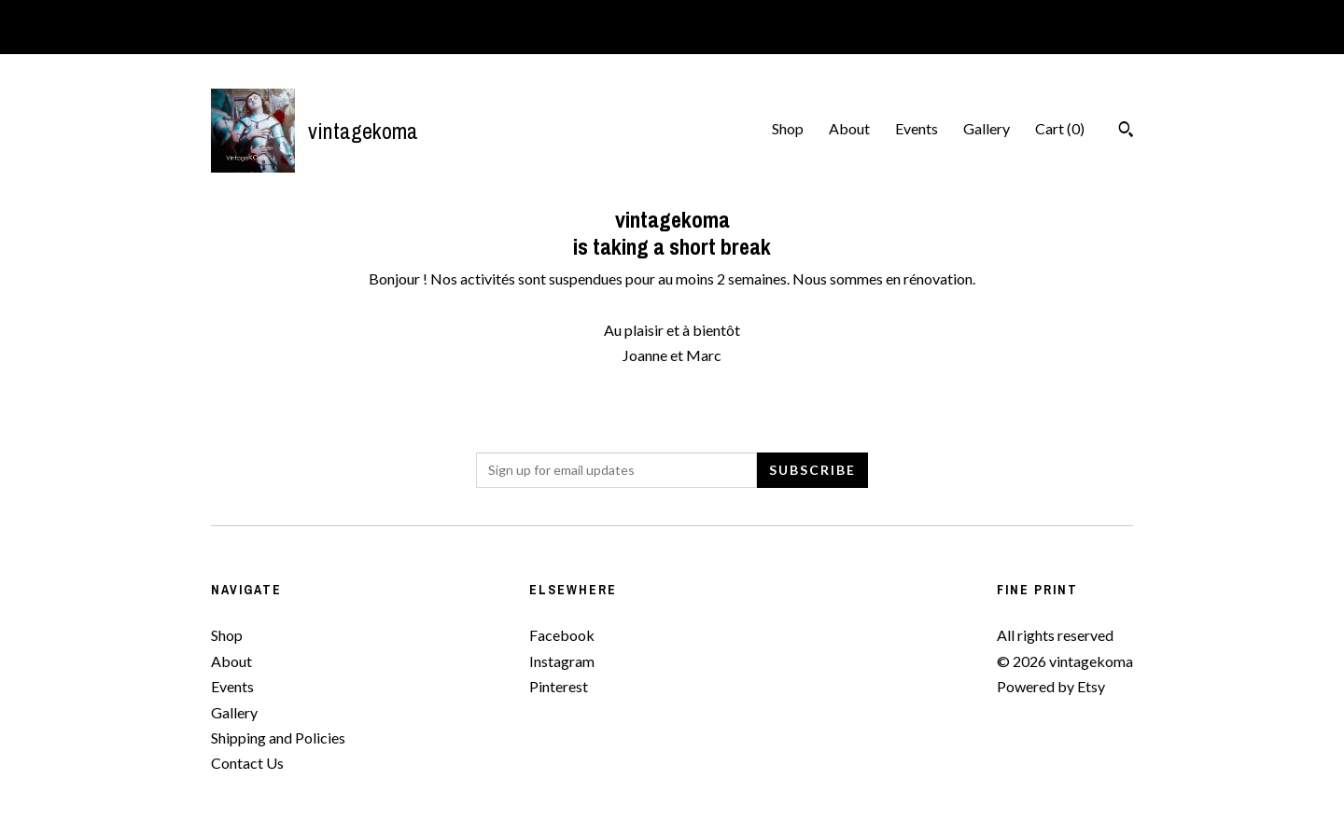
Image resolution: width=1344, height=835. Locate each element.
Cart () (1060, 128)
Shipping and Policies (278, 737)
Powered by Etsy (1051, 686)
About (849, 128)
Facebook (562, 635)
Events (916, 128)
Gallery (986, 128)
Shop (788, 128)
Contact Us (247, 763)
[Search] (1126, 131)
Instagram (562, 661)
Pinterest (558, 686)
